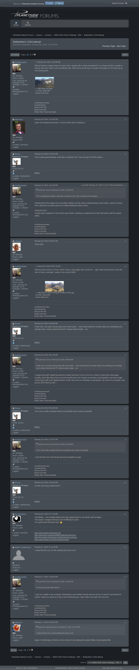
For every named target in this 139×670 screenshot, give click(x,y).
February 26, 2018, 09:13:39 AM (46, 409)
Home (16, 24)
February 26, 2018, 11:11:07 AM (46, 440)
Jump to (83, 663)
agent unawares (23, 548)
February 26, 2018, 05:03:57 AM (46, 241)
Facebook (76, 668)
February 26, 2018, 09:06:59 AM (46, 324)
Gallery (37, 173)
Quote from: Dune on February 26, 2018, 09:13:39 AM (55, 445)
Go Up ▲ (120, 668)
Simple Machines (33, 668)
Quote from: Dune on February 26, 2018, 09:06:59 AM (55, 360)
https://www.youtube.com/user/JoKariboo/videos (51, 540)
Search (28, 24)
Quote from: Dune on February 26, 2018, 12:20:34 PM (55, 582)
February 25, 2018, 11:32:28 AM (48, 63)
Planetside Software (61, 668)
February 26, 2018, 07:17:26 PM (46, 514)
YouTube (82, 668)
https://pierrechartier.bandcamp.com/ (47, 533)
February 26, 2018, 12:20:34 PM (46, 483)
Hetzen (18, 623)
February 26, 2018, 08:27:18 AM (48, 267)
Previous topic (108, 47)
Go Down (15, 55)
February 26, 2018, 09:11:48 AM (46, 355)
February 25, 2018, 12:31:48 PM (46, 186)
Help (104, 668)
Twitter (70, 668)
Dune (17, 154)
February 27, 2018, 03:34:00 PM (46, 623)
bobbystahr (21, 63)
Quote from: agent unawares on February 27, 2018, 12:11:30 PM (59, 627)
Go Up (13, 651)
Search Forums (119, 3)
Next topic (121, 47)
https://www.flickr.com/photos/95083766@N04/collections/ (55, 536)
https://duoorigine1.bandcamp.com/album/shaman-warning (55, 538)
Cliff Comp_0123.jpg (43, 89)
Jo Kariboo (20, 514)
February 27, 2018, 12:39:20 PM (46, 577)
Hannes (19, 120)
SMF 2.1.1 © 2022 (21, 668)
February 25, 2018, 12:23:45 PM (46, 120)
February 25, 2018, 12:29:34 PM (46, 154)
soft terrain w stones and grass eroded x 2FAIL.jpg (54, 293)
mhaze (18, 241)
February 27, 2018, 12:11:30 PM (46, 548)
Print (125, 55)
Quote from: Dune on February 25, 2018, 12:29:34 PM (55, 190)
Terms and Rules (111, 668)
